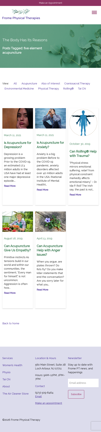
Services (7, 358)
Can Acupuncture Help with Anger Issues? (49, 250)
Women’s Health (12, 365)
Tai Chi (82, 88)
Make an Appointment (50, 3)
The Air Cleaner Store (15, 393)
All (15, 83)
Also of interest (50, 83)
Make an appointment (48, 403)
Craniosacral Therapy (77, 83)
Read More (9, 186)
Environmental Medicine (19, 88)
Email (38, 396)
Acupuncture (29, 83)
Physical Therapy (48, 88)
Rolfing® (68, 88)
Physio (6, 372)
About (6, 386)
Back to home (10, 323)
